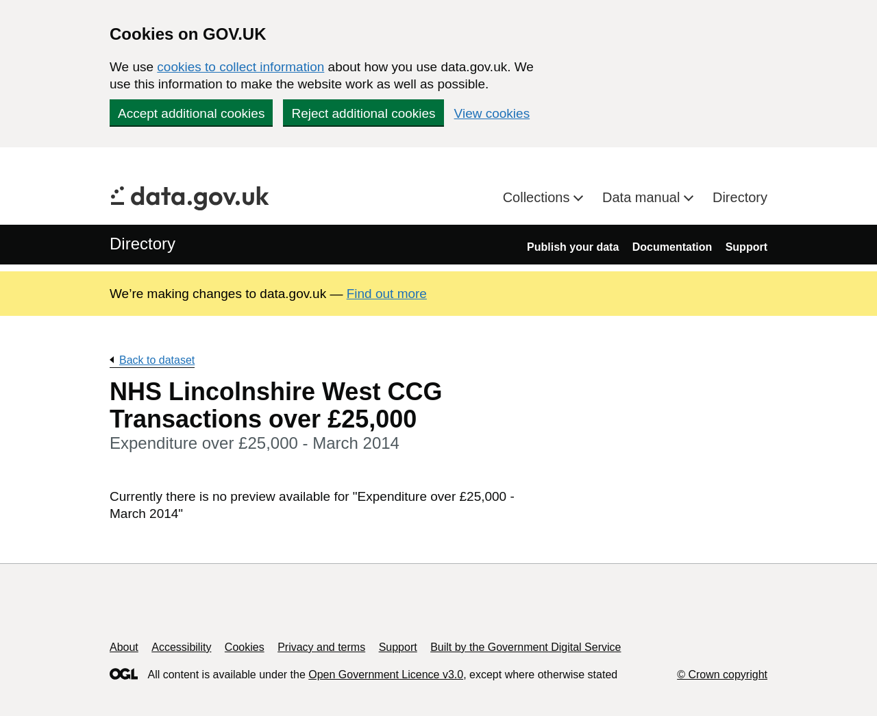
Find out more (387, 293)
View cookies (492, 113)
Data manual (643, 197)
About (124, 647)
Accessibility (181, 647)
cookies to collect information (240, 67)
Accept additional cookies (191, 113)
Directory (740, 197)
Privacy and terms (321, 647)
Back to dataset (157, 360)
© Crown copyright (722, 674)
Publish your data (573, 247)
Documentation (672, 247)
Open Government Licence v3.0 (385, 674)
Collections (538, 197)
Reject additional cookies (363, 113)
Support (746, 247)
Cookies (244, 647)
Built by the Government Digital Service (525, 647)
